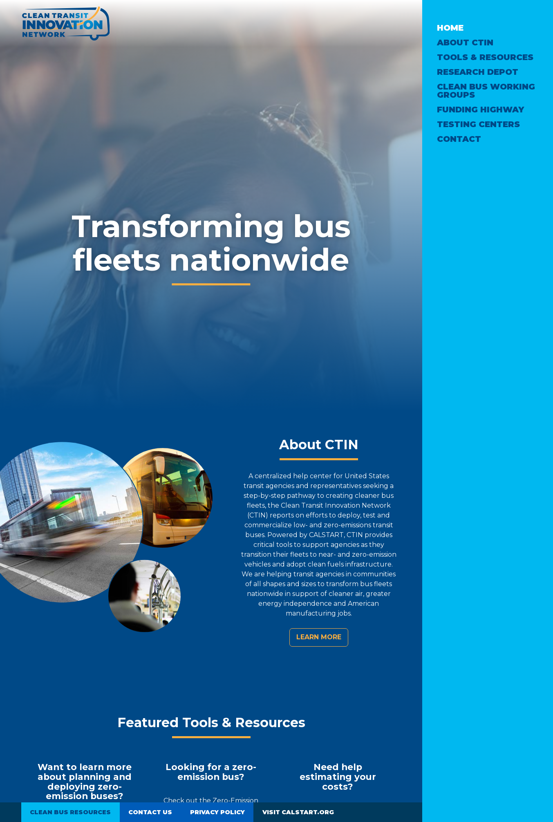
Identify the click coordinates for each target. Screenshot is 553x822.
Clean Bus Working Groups (486, 91)
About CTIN (465, 42)
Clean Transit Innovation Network (65, 23)
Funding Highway (480, 109)
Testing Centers (478, 124)
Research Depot (477, 72)
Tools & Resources (485, 57)
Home (450, 28)
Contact (459, 139)
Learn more (318, 637)
